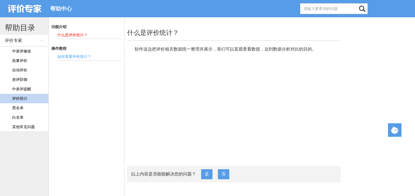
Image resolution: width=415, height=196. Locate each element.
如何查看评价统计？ (74, 56)
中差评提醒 (21, 89)
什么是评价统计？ (72, 35)
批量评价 (19, 60)
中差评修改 (21, 51)
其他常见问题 (23, 127)
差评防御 (19, 79)
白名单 (18, 117)
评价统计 (19, 98)
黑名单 (18, 108)
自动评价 (19, 70)
